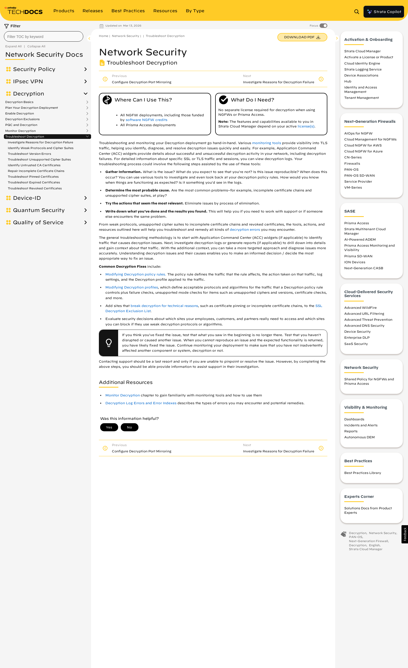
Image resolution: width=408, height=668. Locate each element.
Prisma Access (356, 223)
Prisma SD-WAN (358, 256)
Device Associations (361, 75)
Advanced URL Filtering (364, 313)
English (374, 545)
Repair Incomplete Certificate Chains (36, 170)
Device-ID (27, 198)
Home (103, 35)
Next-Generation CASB (363, 268)
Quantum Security (39, 210)
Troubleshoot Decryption (24, 136)
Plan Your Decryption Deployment (31, 107)
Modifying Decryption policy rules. (135, 274)
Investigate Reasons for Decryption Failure (40, 142)
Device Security (357, 331)
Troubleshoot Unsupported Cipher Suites (39, 159)
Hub (347, 81)
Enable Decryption (19, 113)
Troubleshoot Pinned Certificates (33, 176)
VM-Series (353, 187)
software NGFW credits (146, 120)
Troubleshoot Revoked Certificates (35, 188)
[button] (404, 534)
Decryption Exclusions (22, 119)
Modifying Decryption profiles (131, 287)
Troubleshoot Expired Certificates (34, 182)
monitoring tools (266, 143)
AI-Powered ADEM (360, 239)
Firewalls (352, 163)
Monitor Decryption (20, 130)
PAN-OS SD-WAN (359, 175)
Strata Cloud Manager (362, 51)
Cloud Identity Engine (362, 63)
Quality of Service (38, 222)
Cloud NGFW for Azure (363, 151)
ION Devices (354, 262)
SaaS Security (356, 343)
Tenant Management (361, 98)
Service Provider (358, 181)
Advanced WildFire (360, 307)
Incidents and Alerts (361, 425)
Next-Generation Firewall (368, 541)
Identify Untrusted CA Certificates (34, 165)
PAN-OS (351, 169)
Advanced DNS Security (364, 325)
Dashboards (354, 419)
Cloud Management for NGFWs (370, 139)
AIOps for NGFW (358, 133)
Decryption (28, 94)
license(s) (306, 126)
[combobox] (43, 36)
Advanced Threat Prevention (368, 319)
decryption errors (245, 230)
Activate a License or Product (368, 57)
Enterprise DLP (356, 337)
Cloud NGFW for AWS (363, 145)
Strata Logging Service (363, 69)
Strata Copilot (383, 12)
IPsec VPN (28, 81)
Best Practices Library (362, 472)
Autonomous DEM (359, 437)
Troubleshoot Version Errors (29, 153)
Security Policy (34, 69)
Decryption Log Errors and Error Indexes (140, 403)
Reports (351, 431)
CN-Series (353, 157)
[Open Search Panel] (358, 11)
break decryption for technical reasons (164, 306)
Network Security (125, 35)
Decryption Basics (19, 102)
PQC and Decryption (21, 124)
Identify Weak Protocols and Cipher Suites (40, 148)
